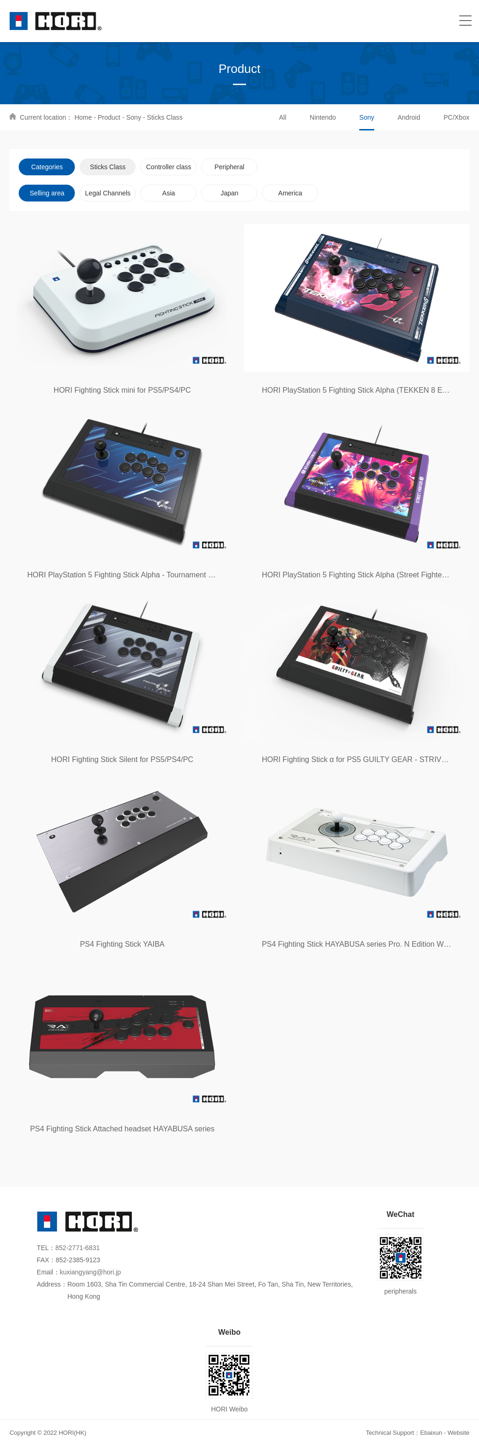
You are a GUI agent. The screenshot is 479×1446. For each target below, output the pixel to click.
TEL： (46, 1248)
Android (409, 117)
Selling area (47, 193)
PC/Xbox (456, 117)
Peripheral (230, 167)
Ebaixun (431, 1432)
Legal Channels (108, 193)
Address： (52, 1284)
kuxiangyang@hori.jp (90, 1272)
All (282, 117)
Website (459, 1432)
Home (83, 117)
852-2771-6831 (77, 1248)
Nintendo (323, 117)
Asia (168, 193)
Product (109, 117)
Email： (48, 1272)
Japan (229, 193)
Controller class (168, 167)
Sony (133, 117)
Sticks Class (164, 117)
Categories (47, 167)
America (290, 193)
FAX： (46, 1260)
